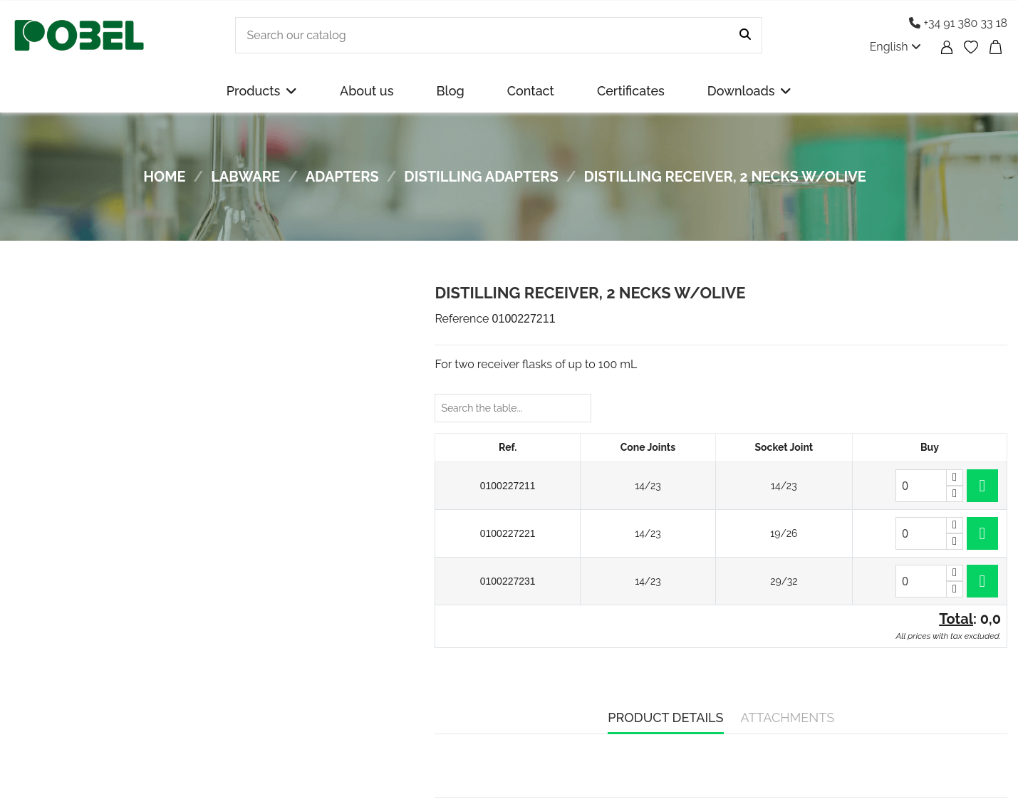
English (895, 46)
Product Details (665, 717)
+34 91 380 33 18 (958, 23)
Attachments (788, 717)
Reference (462, 318)
